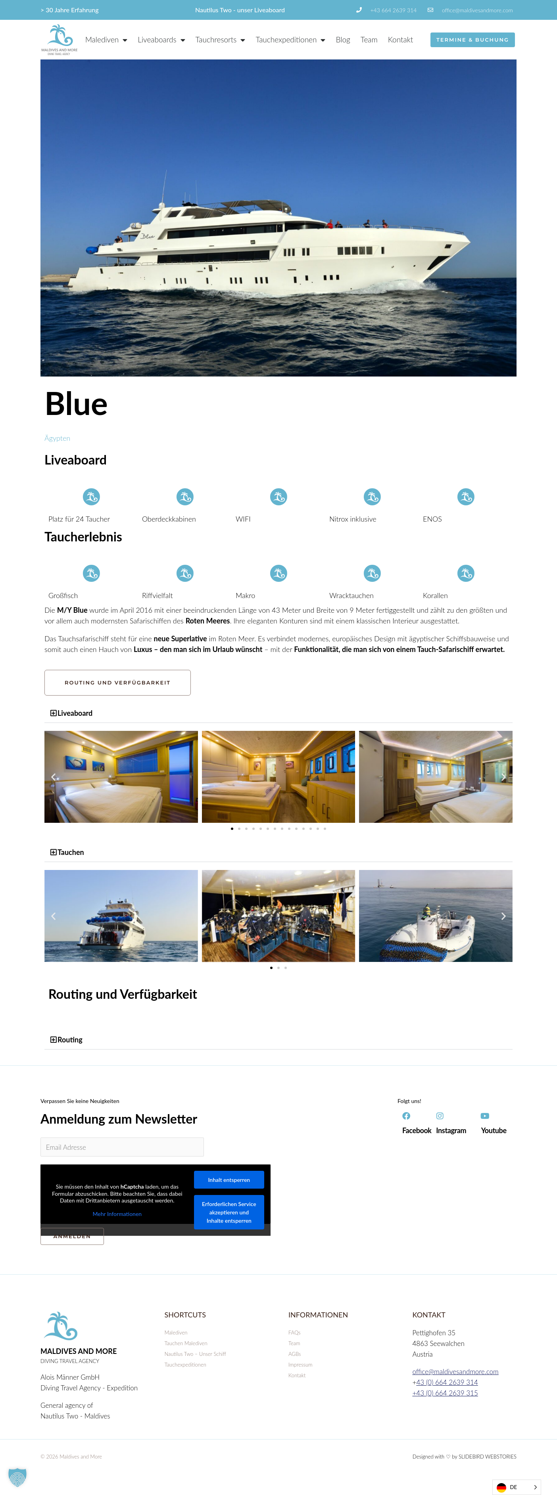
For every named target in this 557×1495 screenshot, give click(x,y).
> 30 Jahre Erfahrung (69, 9)
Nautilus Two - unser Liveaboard (240, 9)
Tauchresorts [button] (221, 40)
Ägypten (57, 438)
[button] (278, 713)
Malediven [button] (106, 40)
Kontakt (400, 39)
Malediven (176, 1332)
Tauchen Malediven (186, 1343)
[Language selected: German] (516, 1487)
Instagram (451, 1130)
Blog (343, 39)
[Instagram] (440, 1116)
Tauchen (71, 852)
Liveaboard (75, 713)
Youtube (494, 1130)
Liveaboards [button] (161, 40)
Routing (70, 1039)
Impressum (300, 1364)
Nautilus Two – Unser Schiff (195, 1354)
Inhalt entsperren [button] (229, 1179)
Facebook (417, 1130)
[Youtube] (485, 1116)
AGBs (294, 1354)
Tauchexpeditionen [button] (290, 40)
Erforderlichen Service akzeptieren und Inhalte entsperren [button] (229, 1212)
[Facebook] (406, 1116)
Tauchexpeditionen (185, 1364)
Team (369, 39)
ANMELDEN (72, 1236)
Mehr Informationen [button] (117, 1213)
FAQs (294, 1332)
